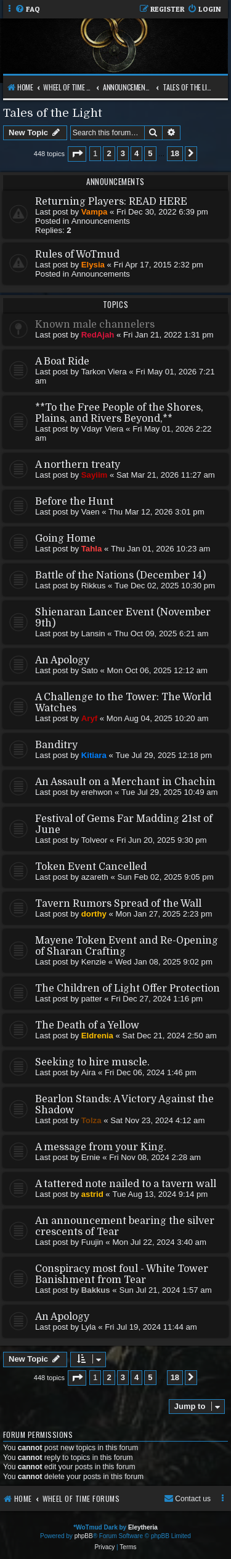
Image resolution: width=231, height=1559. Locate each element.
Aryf (89, 718)
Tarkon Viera (104, 371)
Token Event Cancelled (91, 866)
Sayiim (94, 475)
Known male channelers (95, 324)
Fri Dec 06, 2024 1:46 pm (151, 1072)
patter (91, 998)
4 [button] (136, 153)
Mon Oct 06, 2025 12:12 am (157, 670)
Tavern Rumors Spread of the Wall (118, 903)
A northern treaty (77, 464)
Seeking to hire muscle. (92, 1062)
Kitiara (94, 755)
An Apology (62, 660)
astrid (92, 1194)
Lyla (88, 1327)
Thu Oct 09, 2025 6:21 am (161, 633)
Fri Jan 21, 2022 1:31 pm (168, 334)
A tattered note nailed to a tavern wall (125, 1184)
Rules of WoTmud (77, 254)
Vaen (90, 511)
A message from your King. (100, 1147)
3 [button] (123, 153)
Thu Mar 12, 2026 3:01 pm (156, 511)
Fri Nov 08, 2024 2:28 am (155, 1157)
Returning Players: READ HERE (111, 201)
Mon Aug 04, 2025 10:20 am (158, 718)
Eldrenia (97, 1035)
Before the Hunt (74, 501)
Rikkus (93, 585)
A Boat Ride (62, 361)
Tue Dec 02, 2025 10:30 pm (165, 585)
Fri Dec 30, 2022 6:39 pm (162, 211)
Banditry (56, 745)
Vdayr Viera (102, 428)
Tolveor (94, 840)
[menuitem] (27, 9)
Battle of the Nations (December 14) (120, 575)
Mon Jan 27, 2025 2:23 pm (163, 913)
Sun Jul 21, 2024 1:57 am (165, 1290)
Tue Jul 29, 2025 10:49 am (169, 792)
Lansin (93, 633)
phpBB (84, 1536)
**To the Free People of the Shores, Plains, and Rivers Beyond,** (119, 413)
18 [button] (175, 153)
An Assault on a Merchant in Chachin (125, 781)
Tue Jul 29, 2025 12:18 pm (164, 755)
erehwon (97, 792)
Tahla (91, 548)
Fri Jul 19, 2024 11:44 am (151, 1327)
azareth (94, 877)
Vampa (94, 211)
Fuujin (92, 1242)
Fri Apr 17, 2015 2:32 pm (158, 264)
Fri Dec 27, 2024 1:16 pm (157, 998)
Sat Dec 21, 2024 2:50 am (170, 1035)
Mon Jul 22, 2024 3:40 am (159, 1242)
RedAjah (98, 334)
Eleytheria (143, 1527)
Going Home (65, 538)
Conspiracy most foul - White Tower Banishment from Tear (121, 1274)
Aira (88, 1072)
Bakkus (95, 1290)
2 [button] (109, 153)
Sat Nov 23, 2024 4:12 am (157, 1120)
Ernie (90, 1157)
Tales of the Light (52, 112)
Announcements (100, 221)
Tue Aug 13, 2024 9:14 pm (160, 1194)
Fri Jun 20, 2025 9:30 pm (161, 840)
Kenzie (93, 961)
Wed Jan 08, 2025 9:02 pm (164, 961)
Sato (89, 670)
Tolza (91, 1120)
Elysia (93, 264)
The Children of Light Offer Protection (127, 988)
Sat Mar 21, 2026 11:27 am (165, 475)
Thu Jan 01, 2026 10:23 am (160, 548)
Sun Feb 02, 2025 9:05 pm (165, 877)
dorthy (94, 913)
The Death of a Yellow (87, 1025)
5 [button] (150, 153)
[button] (77, 154)
